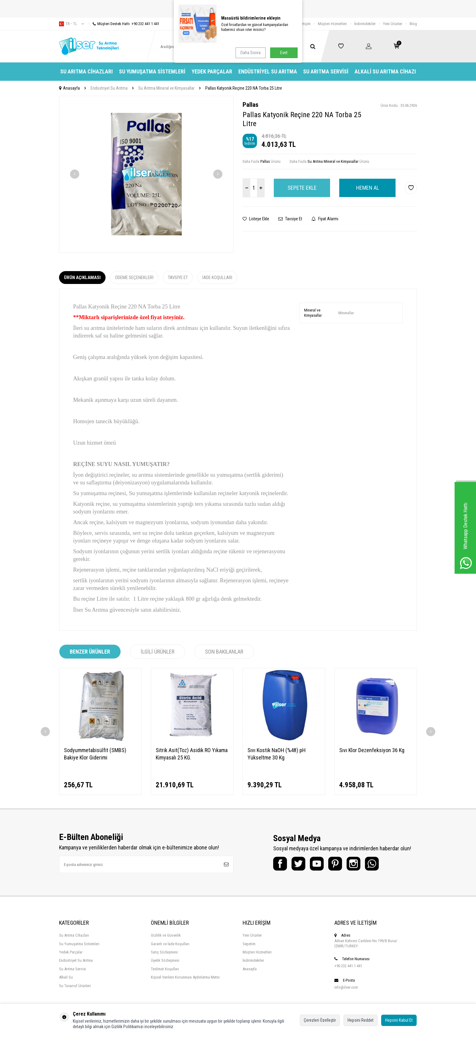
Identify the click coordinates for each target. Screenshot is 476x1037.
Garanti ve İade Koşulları (170, 944)
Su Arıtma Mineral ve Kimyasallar (166, 88)
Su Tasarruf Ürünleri (75, 985)
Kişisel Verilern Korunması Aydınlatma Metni (185, 977)
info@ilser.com (346, 987)
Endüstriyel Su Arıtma (267, 71)
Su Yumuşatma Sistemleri (152, 71)
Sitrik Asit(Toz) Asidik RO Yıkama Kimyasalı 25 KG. (192, 754)
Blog (413, 23)
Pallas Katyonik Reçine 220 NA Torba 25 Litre (243, 88)
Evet (284, 52)
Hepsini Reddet (361, 1020)
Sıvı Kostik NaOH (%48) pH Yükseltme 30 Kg (276, 754)
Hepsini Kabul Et (399, 1020)
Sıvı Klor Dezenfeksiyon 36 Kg (371, 750)
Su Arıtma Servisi (325, 71)
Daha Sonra (250, 52)
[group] (146, 174)
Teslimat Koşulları (165, 969)
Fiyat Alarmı (324, 218)
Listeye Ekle (256, 218)
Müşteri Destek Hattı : (123, 23)
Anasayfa (69, 88)
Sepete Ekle (302, 188)
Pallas (250, 104)
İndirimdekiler (365, 23)
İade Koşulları (217, 277)
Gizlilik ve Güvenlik (166, 935)
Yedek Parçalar (212, 71)
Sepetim (249, 944)
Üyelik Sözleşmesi (165, 960)
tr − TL (71, 23)
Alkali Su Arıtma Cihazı (385, 71)
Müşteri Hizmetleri (332, 23)
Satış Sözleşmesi (164, 952)
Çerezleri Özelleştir (320, 1020)
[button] (74, 174)
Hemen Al (367, 188)
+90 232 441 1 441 (348, 966)
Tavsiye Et (290, 218)
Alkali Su (66, 977)
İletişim (305, 23)
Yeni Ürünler (392, 23)
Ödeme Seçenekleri (134, 277)
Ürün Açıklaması (82, 277)
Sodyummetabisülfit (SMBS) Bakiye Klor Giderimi (95, 754)
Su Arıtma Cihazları (86, 71)
